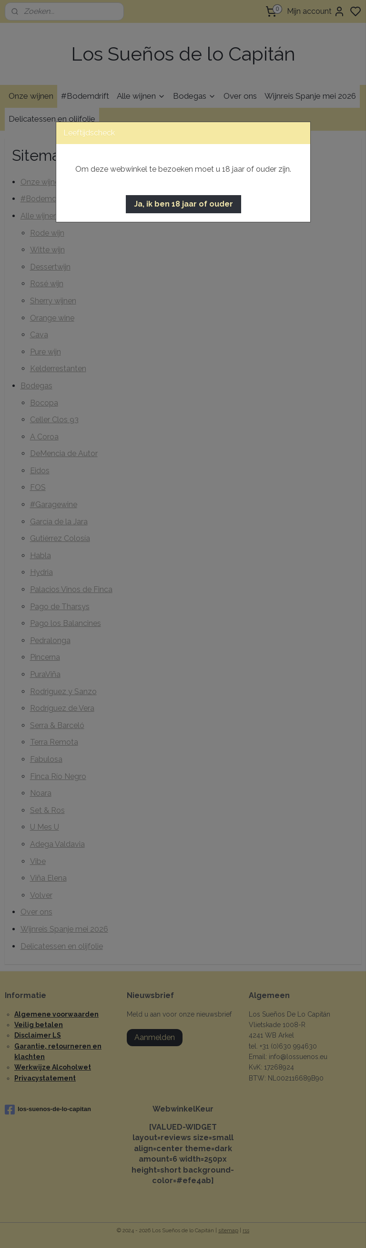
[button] (183, 204)
